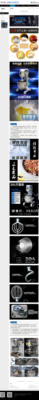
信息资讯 (12, 5)
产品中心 (7, 5)
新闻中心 (2, 11)
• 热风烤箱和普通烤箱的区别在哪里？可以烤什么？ (33, 387)
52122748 (38, 204)
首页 (2, 5)
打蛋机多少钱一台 (30, 381)
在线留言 (38, 206)
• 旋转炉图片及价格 (12, 385)
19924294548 (38, 203)
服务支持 (23, 5)
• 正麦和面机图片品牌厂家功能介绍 (13, 386)
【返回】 (25, 381)
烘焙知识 (2, 15)
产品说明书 (2, 17)
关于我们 (18, 5)
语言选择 (37, 5)
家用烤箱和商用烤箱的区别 (20, 381)
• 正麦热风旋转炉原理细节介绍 (31, 385)
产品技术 (2, 13)
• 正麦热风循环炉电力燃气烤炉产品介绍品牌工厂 (33, 386)
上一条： (17, 381)
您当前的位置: (29, 8)
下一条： (27, 381)
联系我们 (29, 5)
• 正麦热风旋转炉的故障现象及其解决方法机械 (14, 387)
